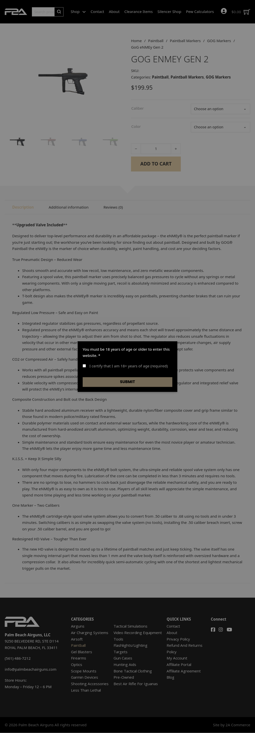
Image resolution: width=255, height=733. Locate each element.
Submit (127, 382)
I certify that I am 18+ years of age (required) (125, 365)
